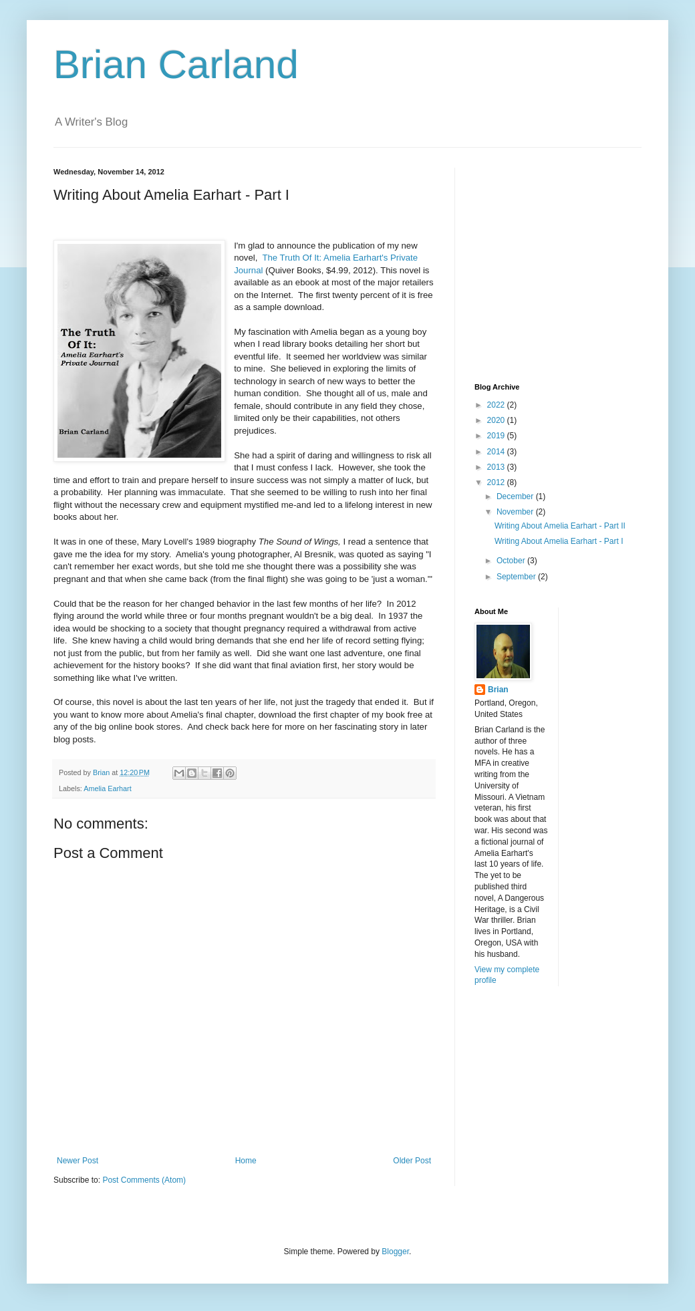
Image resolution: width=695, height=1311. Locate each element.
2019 (497, 435)
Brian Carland (176, 64)
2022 (497, 405)
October (512, 560)
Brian (498, 689)
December (516, 496)
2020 (497, 420)
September (517, 576)
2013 (497, 467)
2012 (497, 482)
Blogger (395, 1251)
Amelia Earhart (107, 788)
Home (246, 1160)
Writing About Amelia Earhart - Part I (559, 541)
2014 (497, 451)
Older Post (412, 1160)
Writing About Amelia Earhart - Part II (560, 526)
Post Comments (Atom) (144, 1180)
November (516, 512)
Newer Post (77, 1160)
